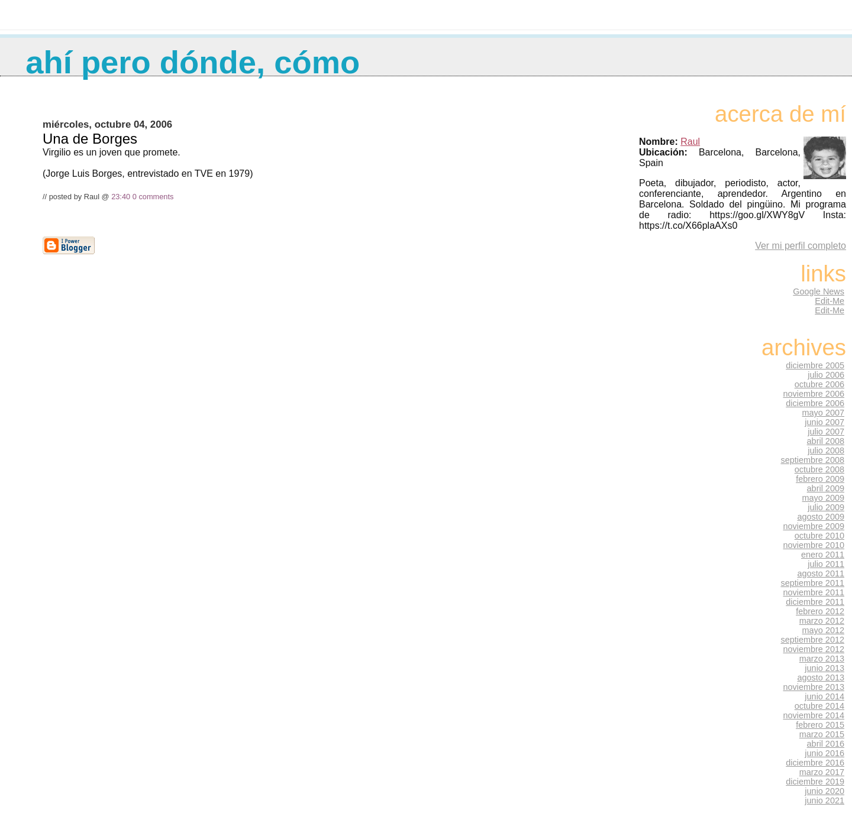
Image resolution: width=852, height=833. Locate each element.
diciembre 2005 (815, 365)
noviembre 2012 (813, 649)
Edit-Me (829, 301)
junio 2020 (824, 791)
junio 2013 (824, 668)
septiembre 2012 (812, 639)
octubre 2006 (819, 384)
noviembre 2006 (813, 393)
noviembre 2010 (813, 545)
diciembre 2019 (815, 781)
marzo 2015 (821, 734)
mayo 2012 (823, 630)
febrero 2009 (820, 479)
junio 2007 (824, 422)
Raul (690, 142)
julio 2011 (826, 564)
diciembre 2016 (815, 762)
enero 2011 (822, 554)
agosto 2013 (821, 677)
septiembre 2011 (812, 583)
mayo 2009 (823, 498)
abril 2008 (825, 441)
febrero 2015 (820, 725)
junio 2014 (824, 696)
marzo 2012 (821, 620)
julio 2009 (826, 507)
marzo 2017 (821, 772)
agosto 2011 (821, 573)
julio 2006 (826, 375)
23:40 (120, 196)
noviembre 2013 (813, 687)
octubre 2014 (819, 706)
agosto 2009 (821, 516)
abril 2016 (825, 743)
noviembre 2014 (813, 715)
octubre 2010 (819, 535)
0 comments (153, 196)
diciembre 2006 (815, 403)
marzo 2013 (821, 658)
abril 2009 (825, 488)
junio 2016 (824, 753)
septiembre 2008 (812, 460)
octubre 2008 (819, 469)
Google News (818, 291)
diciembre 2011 (815, 602)
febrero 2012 (820, 611)
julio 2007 (826, 431)
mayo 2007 (823, 412)
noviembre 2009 (813, 526)
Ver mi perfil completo (800, 246)
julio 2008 (826, 450)
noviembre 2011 (813, 592)
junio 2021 (824, 800)
